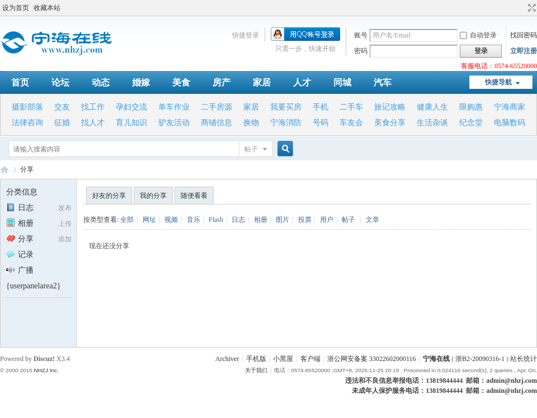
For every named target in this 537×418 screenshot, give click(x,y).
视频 (171, 220)
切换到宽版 (530, 8)
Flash (216, 220)
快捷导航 (498, 82)
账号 (361, 35)
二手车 (351, 107)
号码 (320, 122)
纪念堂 (471, 122)
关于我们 (256, 370)
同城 (342, 82)
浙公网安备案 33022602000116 (371, 359)
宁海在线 (4, 170)
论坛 (60, 82)
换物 (251, 122)
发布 (65, 208)
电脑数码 (509, 122)
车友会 (351, 122)
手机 (320, 107)
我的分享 (153, 196)
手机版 (256, 359)
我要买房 (286, 107)
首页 (20, 82)
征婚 (62, 122)
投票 (305, 220)
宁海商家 (509, 107)
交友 (62, 107)
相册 (20, 223)
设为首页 (15, 8)
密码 (361, 51)
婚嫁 (141, 82)
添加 (65, 239)
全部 (127, 220)
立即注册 (523, 51)
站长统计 (523, 359)
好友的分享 (109, 196)
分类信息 (21, 192)
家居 (262, 82)
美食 (181, 82)
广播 (20, 270)
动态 (101, 82)
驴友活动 (174, 122)
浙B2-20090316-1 (480, 359)
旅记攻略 (390, 107)
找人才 (93, 122)
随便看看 (194, 196)
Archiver (227, 359)
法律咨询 (27, 122)
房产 (221, 82)
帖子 (251, 149)
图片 (282, 220)
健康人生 (432, 107)
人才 (302, 82)
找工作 (93, 107)
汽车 (383, 82)
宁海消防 (286, 122)
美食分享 (390, 122)
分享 (27, 169)
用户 (326, 220)
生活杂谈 (432, 122)
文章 (372, 220)
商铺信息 (216, 122)
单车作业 (174, 107)
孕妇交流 (131, 107)
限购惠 (471, 107)
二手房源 (216, 107)
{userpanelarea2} (33, 286)
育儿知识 (131, 122)
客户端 (310, 359)
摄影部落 (27, 107)
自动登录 (478, 35)
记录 (20, 254)
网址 (149, 220)
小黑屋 (283, 359)
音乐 (193, 220)
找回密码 (523, 35)
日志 (20, 207)
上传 (65, 223)
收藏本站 (47, 8)
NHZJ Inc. (46, 370)
